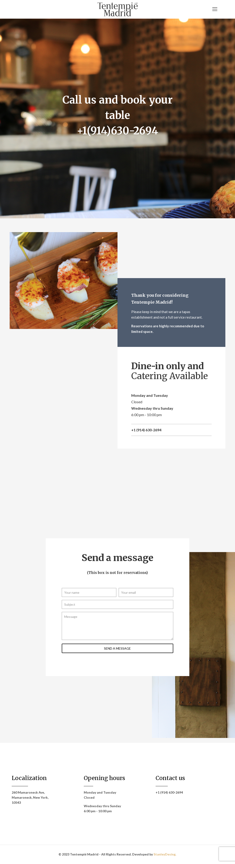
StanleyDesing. (165, 854)
